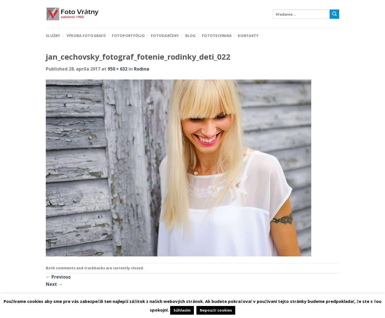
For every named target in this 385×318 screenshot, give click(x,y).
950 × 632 (117, 69)
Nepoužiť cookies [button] (216, 310)
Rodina (141, 69)
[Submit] (334, 14)
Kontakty (248, 35)
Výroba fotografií (86, 35)
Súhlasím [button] (182, 310)
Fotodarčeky (165, 35)
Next (54, 284)
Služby (53, 35)
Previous (58, 277)
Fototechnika (217, 35)
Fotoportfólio (128, 35)
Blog (190, 35)
